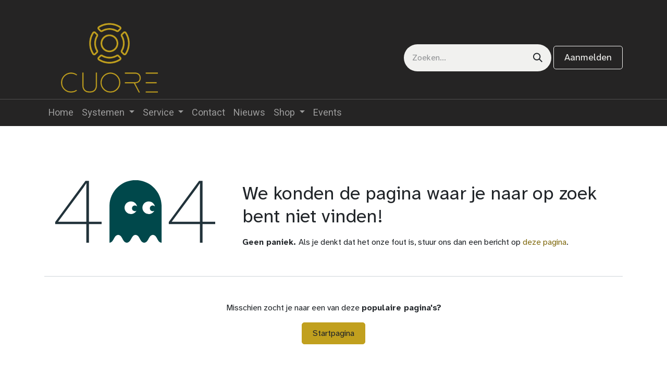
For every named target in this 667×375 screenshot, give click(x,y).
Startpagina (333, 333)
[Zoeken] (537, 57)
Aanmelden (588, 57)
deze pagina (544, 241)
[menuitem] (61, 113)
